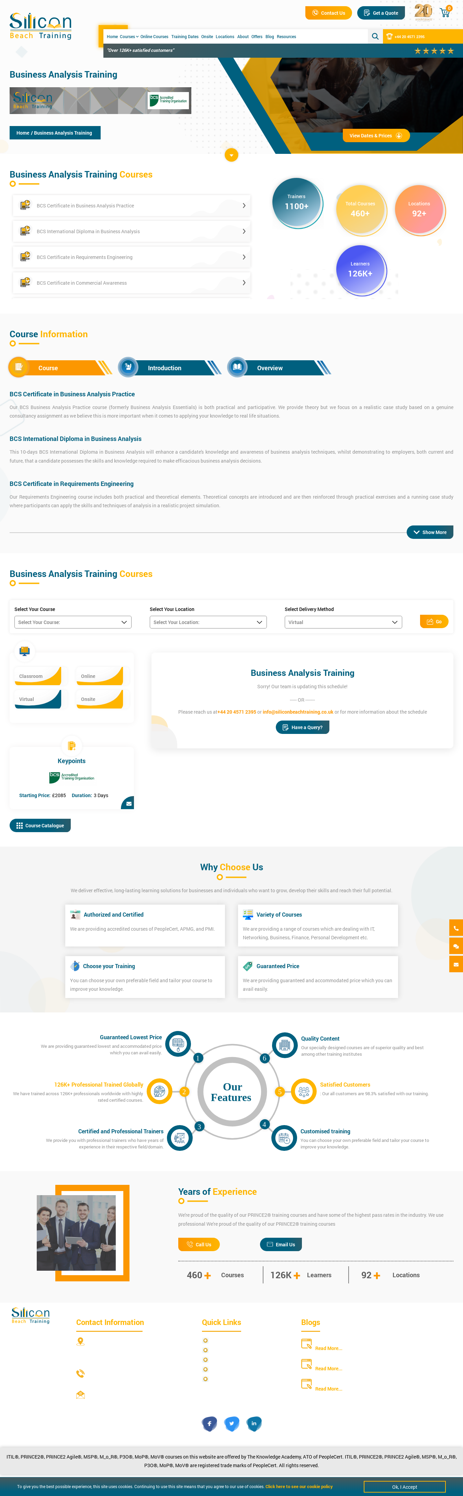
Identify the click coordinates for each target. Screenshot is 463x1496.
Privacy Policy (226, 1340)
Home (112, 36)
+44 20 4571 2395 (405, 36)
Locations (225, 36)
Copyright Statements (235, 1369)
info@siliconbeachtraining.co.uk (298, 712)
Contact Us (328, 13)
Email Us (281, 1244)
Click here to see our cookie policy (299, 1486)
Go (434, 621)
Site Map (220, 1350)
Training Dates (185, 36)
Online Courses (154, 36)
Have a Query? (303, 727)
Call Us (199, 1244)
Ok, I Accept (404, 1487)
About (243, 36)
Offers (256, 36)
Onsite (207, 36)
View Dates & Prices (376, 135)
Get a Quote (381, 13)
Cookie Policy (225, 1379)
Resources (286, 36)
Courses (129, 36)
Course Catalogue (40, 825)
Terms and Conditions (234, 1360)
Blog (270, 36)
